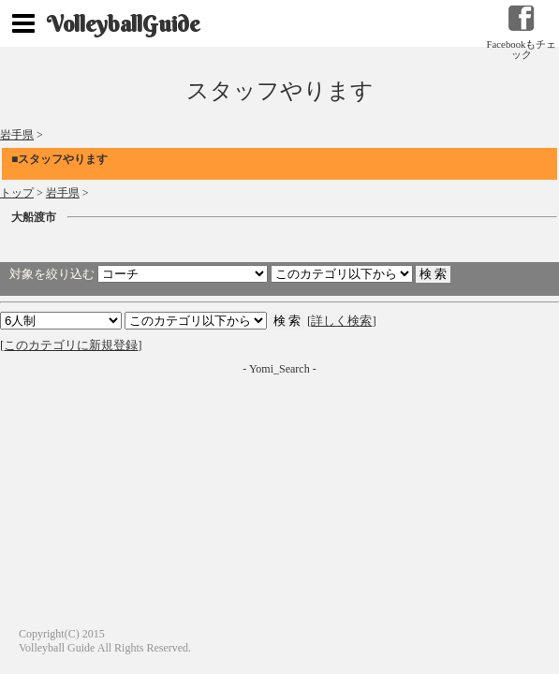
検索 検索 (196, 321)
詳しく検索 (341, 321)
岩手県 (17, 134)
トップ (17, 192)
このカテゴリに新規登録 (71, 345)
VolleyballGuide (123, 23)
